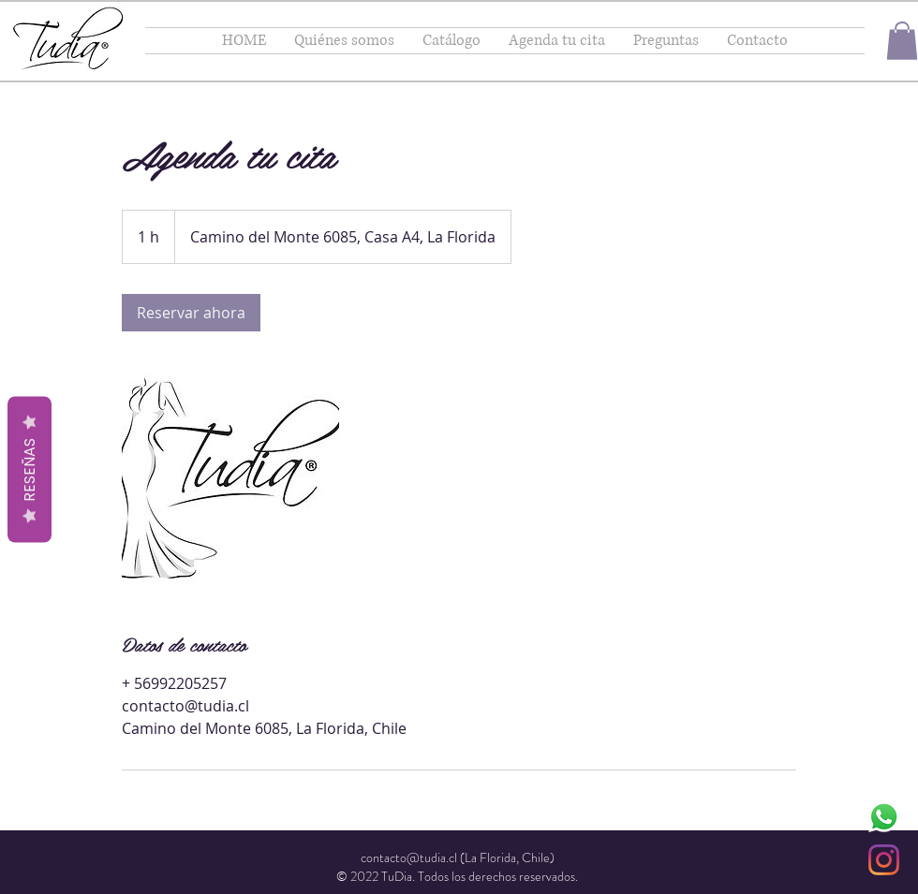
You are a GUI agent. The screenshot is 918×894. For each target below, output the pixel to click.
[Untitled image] (230, 481)
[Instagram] (883, 859)
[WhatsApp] (883, 816)
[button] (902, 41)
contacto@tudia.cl (409, 857)
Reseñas (29, 469)
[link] (191, 312)
